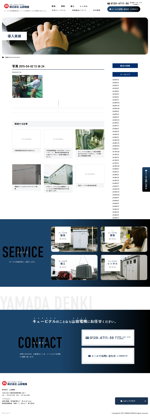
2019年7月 (115, 126)
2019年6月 (115, 129)
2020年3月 (115, 114)
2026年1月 (115, 83)
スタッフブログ (133, 401)
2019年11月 (115, 120)
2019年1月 (115, 137)
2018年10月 (115, 146)
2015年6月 (115, 203)
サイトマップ (6, 413)
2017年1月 (115, 163)
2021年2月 (115, 97)
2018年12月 (115, 140)
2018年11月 (115, 143)
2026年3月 (115, 80)
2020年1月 (115, 117)
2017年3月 (115, 157)
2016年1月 (115, 186)
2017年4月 (115, 154)
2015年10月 (115, 195)
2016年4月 (115, 177)
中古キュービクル (59, 10)
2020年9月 (115, 111)
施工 (72, 6)
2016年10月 (115, 166)
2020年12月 (115, 103)
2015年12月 (115, 189)
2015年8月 (115, 201)
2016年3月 (115, 180)
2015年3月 (115, 212)
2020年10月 (115, 108)
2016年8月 (115, 169)
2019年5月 (115, 131)
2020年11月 (115, 106)
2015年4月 (115, 209)
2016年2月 (115, 183)
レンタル (84, 6)
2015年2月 (115, 215)
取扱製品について (79, 10)
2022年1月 (115, 85)
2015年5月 (115, 206)
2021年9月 (115, 88)
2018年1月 (115, 149)
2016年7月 (115, 172)
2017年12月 (115, 152)
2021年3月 (115, 94)
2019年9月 (115, 123)
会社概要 (96, 10)
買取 (63, 6)
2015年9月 (115, 198)
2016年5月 (115, 175)
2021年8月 (115, 91)
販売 (54, 6)
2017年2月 (115, 160)
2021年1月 (115, 100)
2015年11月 (115, 192)
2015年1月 (115, 218)
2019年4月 (115, 134)
